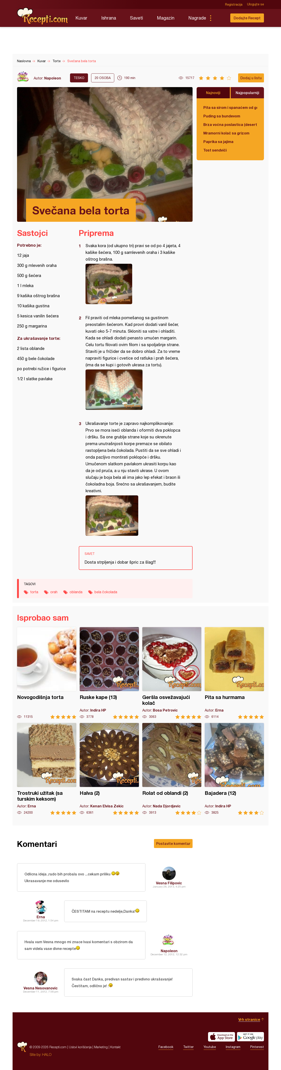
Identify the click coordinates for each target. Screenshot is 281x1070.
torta (34, 592)
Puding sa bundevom (221, 116)
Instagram (233, 1047)
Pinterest (257, 1047)
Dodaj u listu (251, 78)
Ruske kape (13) (109, 673)
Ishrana (108, 17)
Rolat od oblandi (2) (172, 769)
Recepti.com (43, 16)
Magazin (165, 17)
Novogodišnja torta (46, 673)
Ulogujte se (255, 4)
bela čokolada (105, 592)
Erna (41, 917)
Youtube (210, 1047)
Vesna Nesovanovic (41, 988)
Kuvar (81, 17)
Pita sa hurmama (234, 673)
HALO (46, 1054)
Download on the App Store (221, 1036)
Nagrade (197, 17)
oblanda (76, 592)
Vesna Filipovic (169, 883)
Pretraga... (219, 18)
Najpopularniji (247, 92)
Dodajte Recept (247, 18)
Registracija (233, 4)
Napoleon (52, 78)
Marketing (101, 1047)
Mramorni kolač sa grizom (226, 133)
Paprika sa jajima (218, 141)
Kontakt (115, 1047)
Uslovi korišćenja (80, 1047)
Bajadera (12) (234, 769)
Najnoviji (213, 92)
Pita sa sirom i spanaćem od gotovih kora (230, 107)
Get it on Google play (250, 1036)
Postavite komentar (173, 843)
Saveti (136, 17)
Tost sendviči (215, 150)
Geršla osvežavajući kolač (172, 673)
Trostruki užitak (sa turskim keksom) (46, 769)
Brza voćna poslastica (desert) (230, 124)
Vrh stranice (249, 1019)
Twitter (188, 1047)
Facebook (165, 1047)
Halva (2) (109, 769)
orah (53, 592)
